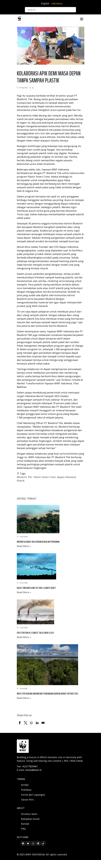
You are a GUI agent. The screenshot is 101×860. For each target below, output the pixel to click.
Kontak (25, 823)
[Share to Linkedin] (37, 723)
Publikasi (26, 789)
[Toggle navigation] (81, 19)
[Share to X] (25, 723)
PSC (30, 477)
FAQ (23, 828)
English (45, 3)
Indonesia (56, 3)
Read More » (24, 546)
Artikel (25, 784)
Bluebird (22, 477)
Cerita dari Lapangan (33, 794)
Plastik (20, 480)
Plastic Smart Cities (44, 477)
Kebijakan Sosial (30, 818)
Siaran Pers (27, 799)
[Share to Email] (43, 723)
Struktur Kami (29, 814)
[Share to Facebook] (19, 723)
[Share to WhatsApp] (31, 723)
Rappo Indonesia (66, 477)
